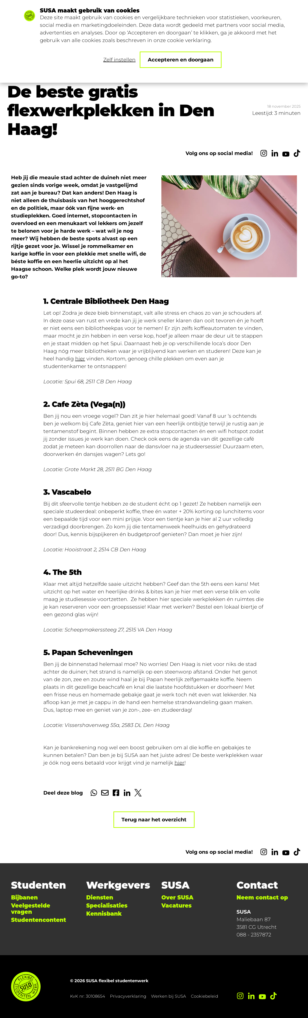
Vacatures (176, 905)
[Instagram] (263, 153)
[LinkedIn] (274, 153)
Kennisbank (104, 913)
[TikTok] (297, 153)
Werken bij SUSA (168, 996)
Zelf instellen (119, 60)
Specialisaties (106, 905)
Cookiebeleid (204, 996)
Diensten (99, 897)
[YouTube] (286, 153)
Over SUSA (177, 897)
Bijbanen (24, 897)
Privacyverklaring (128, 996)
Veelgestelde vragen (30, 908)
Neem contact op (262, 897)
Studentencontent (38, 920)
